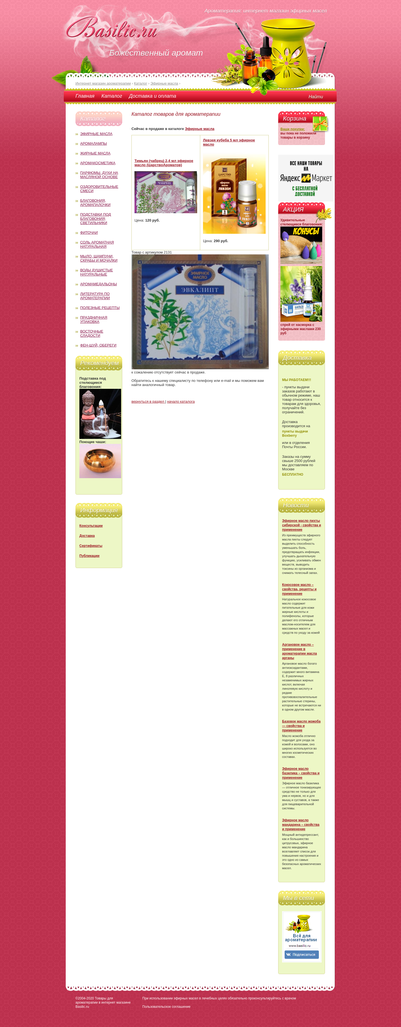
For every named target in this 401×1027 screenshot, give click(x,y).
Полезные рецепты (100, 308)
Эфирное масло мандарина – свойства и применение (300, 824)
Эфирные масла (96, 134)
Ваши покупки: (292, 129)
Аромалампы (93, 143)
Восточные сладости (91, 333)
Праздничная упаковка (93, 319)
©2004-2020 (84, 998)
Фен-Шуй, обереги (98, 345)
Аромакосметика (97, 163)
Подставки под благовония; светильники (95, 218)
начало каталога (181, 401)
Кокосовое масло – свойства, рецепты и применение (299, 589)
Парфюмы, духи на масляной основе (99, 175)
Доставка (87, 536)
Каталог (111, 96)
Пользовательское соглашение (166, 1007)
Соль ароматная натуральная (97, 244)
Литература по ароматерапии (95, 296)
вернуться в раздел (148, 401)
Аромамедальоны (98, 284)
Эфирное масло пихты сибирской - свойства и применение (301, 525)
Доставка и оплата (152, 96)
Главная (84, 96)
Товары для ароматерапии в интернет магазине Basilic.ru (103, 1002)
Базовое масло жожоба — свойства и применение (301, 725)
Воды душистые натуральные (96, 272)
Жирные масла (95, 153)
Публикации (89, 556)
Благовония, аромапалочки (95, 202)
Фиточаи (89, 232)
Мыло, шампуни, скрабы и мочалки (99, 258)
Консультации (91, 526)
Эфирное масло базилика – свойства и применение (300, 773)
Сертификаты (90, 546)
